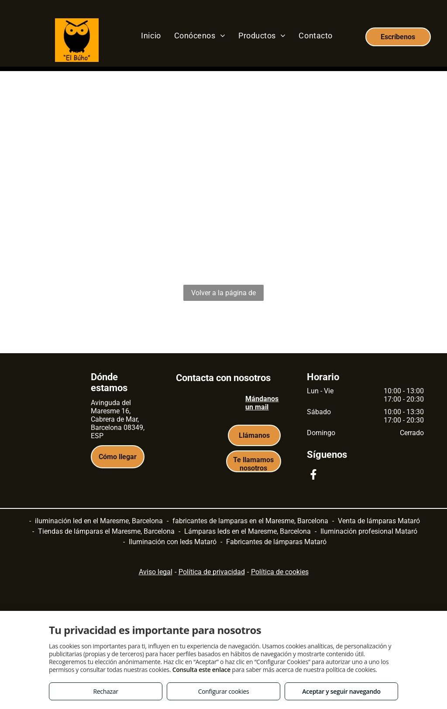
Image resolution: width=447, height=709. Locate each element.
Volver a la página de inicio (223, 295)
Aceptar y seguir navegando (341, 691)
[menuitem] (150, 35)
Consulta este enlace (201, 669)
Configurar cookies (223, 691)
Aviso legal (155, 572)
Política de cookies (280, 572)
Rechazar (105, 691)
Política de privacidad (212, 572)
